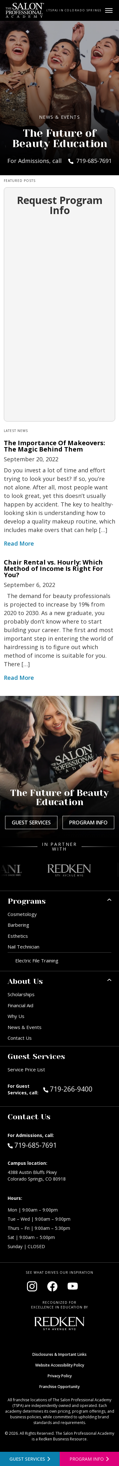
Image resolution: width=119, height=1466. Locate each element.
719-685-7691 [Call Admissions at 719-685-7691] (32, 1145)
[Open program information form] (89, 1459)
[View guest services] (30, 1459)
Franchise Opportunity (59, 1386)
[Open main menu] (108, 10)
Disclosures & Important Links (59, 1354)
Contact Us (20, 1038)
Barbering (18, 925)
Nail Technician (23, 946)
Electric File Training (36, 960)
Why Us (16, 1016)
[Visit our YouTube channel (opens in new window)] (72, 1286)
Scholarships (21, 994)
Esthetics (18, 936)
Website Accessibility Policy (59, 1365)
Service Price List (26, 1069)
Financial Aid (20, 1005)
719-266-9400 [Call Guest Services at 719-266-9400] (67, 1088)
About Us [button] (25, 981)
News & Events (25, 1027)
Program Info (88, 822)
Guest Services (31, 822)
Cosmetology (22, 914)
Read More (19, 543)
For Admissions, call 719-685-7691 (59, 161)
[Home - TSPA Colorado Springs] (25, 10)
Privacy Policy (60, 1376)
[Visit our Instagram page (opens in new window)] (32, 1286)
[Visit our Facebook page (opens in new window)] (52, 1286)
